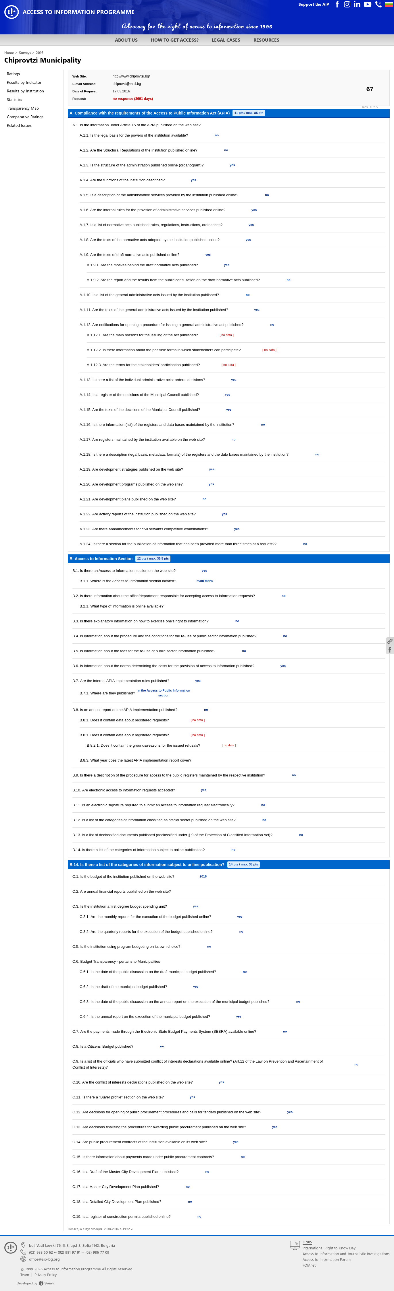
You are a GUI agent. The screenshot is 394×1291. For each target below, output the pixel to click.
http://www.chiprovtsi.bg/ (131, 76)
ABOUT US (126, 40)
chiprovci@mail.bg (127, 84)
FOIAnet (309, 1265)
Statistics (14, 99)
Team (24, 1274)
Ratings (13, 73)
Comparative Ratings (25, 116)
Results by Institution (25, 91)
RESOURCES (266, 40)
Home (9, 53)
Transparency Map (23, 108)
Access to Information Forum (327, 1259)
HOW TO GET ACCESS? (175, 40)
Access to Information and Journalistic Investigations (346, 1253)
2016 (39, 53)
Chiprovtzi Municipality (42, 59)
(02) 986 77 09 (97, 1252)
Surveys (25, 53)
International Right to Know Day (329, 1247)
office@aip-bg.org (44, 1259)
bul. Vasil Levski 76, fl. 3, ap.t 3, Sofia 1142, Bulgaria (72, 1245)
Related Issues (19, 125)
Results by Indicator (24, 82)
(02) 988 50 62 (41, 1252)
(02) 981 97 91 (69, 1252)
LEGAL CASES (226, 40)
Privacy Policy (45, 1274)
